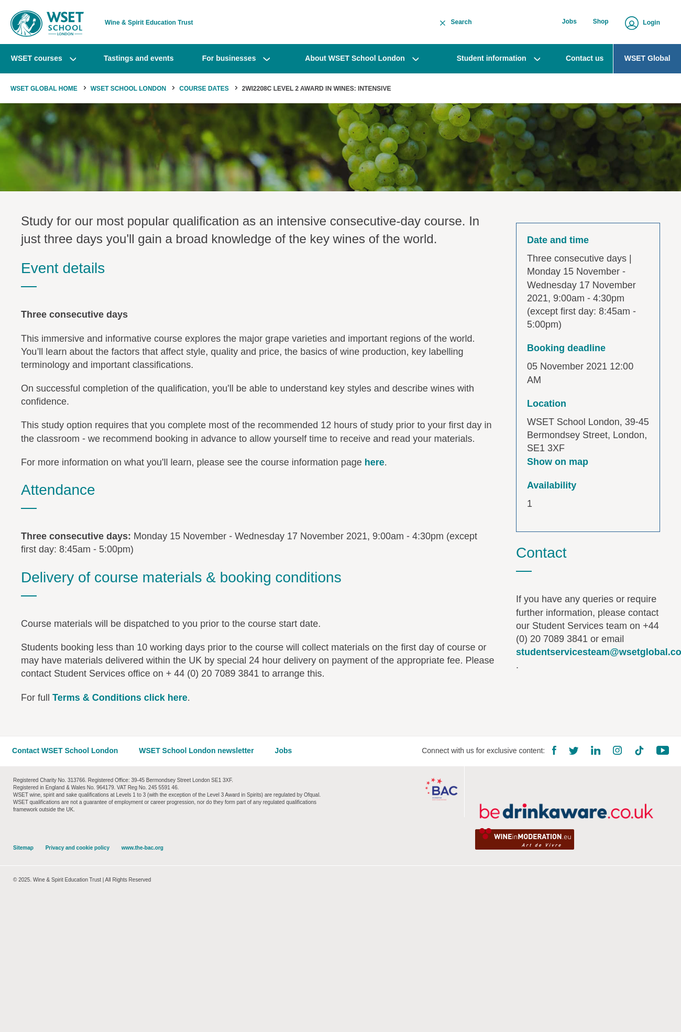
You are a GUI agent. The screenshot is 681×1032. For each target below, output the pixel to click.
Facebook (553, 753)
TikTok (638, 754)
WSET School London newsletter (197, 754)
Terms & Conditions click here (120, 700)
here (375, 465)
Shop (601, 22)
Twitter (572, 754)
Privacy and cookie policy (77, 852)
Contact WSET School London (66, 754)
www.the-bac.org (142, 852)
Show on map (557, 464)
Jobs (570, 22)
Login (651, 22)
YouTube (661, 753)
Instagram (616, 753)
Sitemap (23, 852)
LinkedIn (594, 753)
